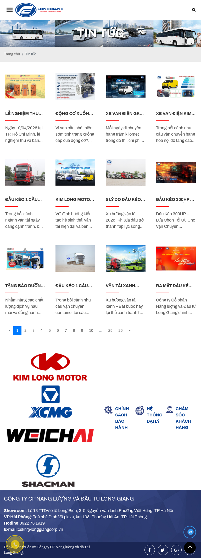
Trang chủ (12, 54)
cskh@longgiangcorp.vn (40, 529)
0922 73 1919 (32, 523)
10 (91, 331)
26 (121, 331)
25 (110, 331)
